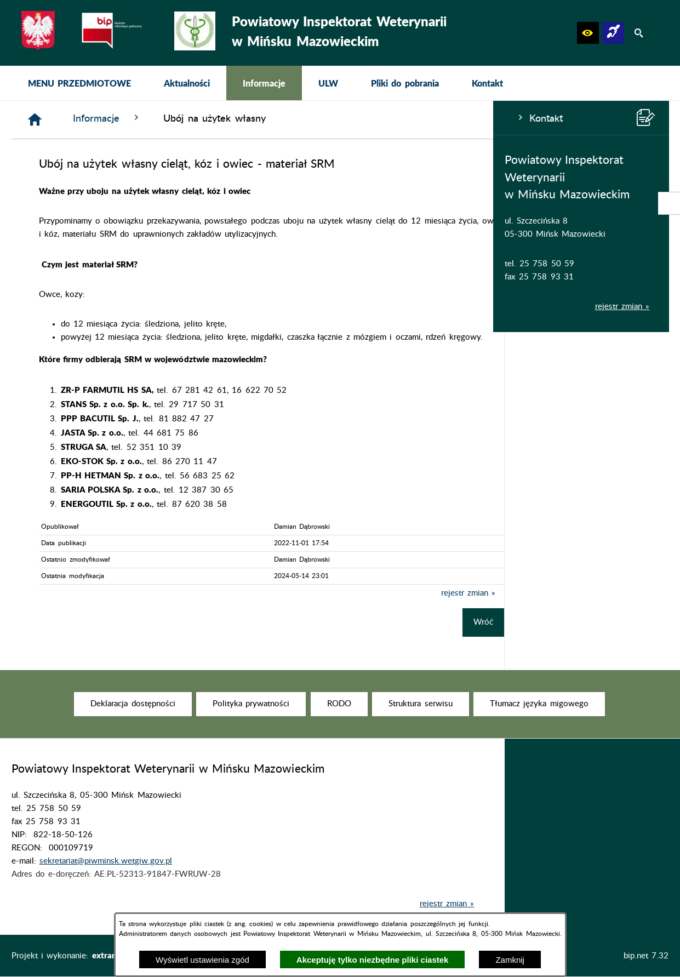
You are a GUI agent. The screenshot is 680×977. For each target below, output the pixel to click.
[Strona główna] (199, 120)
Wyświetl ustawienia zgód (202, 959)
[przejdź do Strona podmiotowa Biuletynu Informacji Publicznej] (669, 203)
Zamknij (509, 959)
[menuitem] (79, 83)
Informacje (272, 118)
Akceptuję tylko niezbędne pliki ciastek (372, 959)
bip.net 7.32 (646, 956)
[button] (588, 33)
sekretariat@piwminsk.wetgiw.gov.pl (105, 879)
